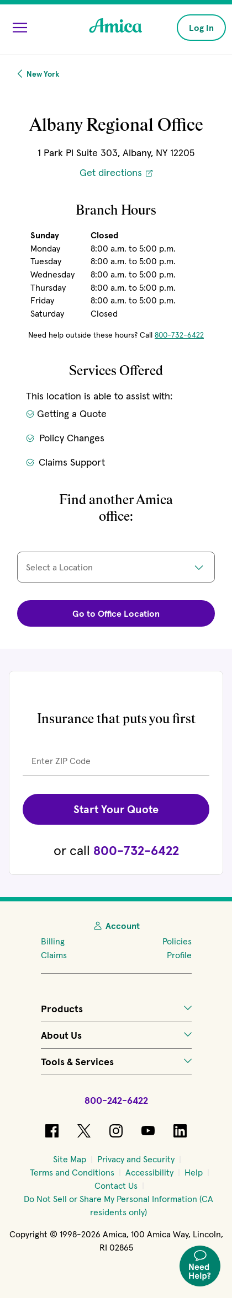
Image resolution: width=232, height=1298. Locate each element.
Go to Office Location (116, 613)
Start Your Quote (116, 809)
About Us (116, 1035)
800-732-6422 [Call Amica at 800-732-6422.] (136, 850)
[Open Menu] (20, 28)
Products (116, 1008)
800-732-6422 (179, 335)
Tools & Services (116, 1061)
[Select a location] (116, 567)
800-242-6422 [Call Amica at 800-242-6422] (116, 1100)
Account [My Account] (116, 925)
